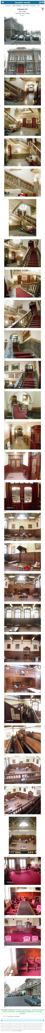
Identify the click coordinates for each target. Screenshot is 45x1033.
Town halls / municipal (13, 1016)
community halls (20, 1011)
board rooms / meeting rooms (22, 1010)
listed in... (22, 15)
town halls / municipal (29, 5)
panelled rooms (30, 1011)
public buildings (16, 5)
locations (8, 5)
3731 (38, 5)
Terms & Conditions (17, 1030)
